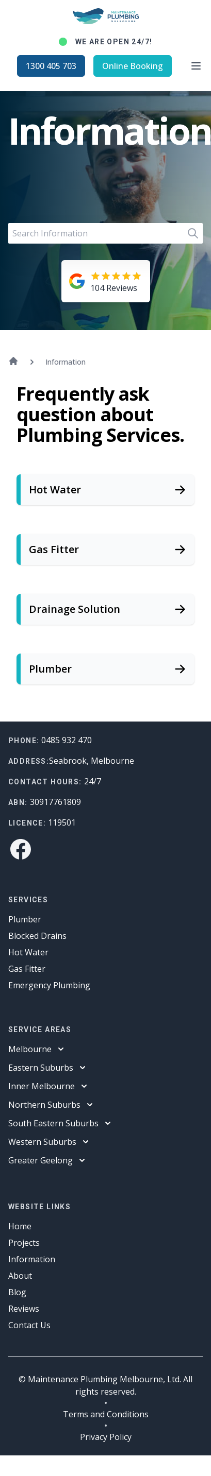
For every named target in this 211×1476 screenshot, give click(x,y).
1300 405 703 (51, 66)
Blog (17, 1292)
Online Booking (132, 66)
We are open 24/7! (114, 42)
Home (19, 1226)
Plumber (24, 919)
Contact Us (29, 1325)
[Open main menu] (196, 66)
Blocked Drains (37, 935)
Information (31, 1259)
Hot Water (28, 952)
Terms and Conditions (106, 1414)
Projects (24, 1242)
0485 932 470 (66, 740)
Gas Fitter (26, 968)
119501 (62, 822)
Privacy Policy (106, 1437)
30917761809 (55, 802)
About (20, 1275)
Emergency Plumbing (49, 985)
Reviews (23, 1308)
